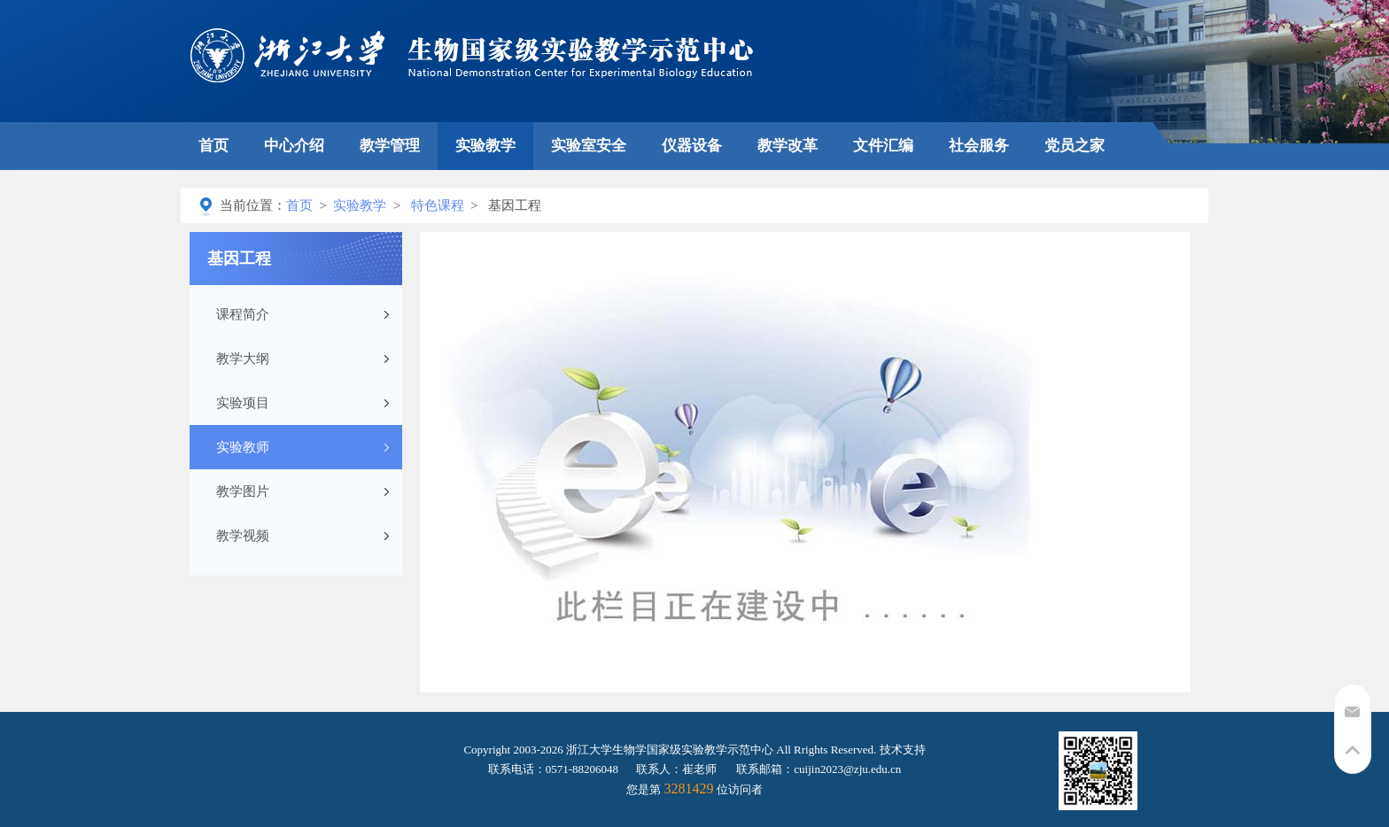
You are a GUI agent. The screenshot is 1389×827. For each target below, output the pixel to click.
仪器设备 (692, 145)
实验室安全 (588, 145)
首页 (213, 145)
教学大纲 (242, 359)
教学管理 (390, 145)
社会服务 (979, 145)
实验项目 (242, 403)
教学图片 (242, 491)
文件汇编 (883, 145)
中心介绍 (294, 145)
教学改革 (787, 145)
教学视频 (242, 536)
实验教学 (485, 145)
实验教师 (242, 447)
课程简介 (242, 314)
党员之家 (1074, 145)
